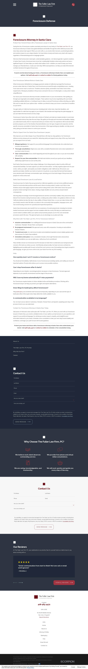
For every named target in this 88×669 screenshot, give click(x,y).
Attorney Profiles (44, 632)
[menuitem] (44, 348)
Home (44, 625)
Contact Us (44, 645)
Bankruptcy (44, 635)
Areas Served (44, 642)
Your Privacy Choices (34, 664)
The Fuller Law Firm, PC (63, 46)
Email (15, 393)
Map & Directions (44, 617)
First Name (16, 378)
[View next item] (21, 583)
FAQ (44, 639)
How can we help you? (19, 403)
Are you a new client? (19, 398)
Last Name (16, 383)
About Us (44, 628)
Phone (15, 388)
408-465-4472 (44, 604)
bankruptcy (19, 291)
